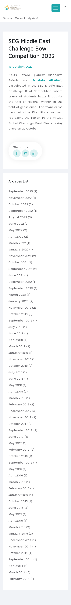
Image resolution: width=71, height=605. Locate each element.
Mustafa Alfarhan (47, 80)
